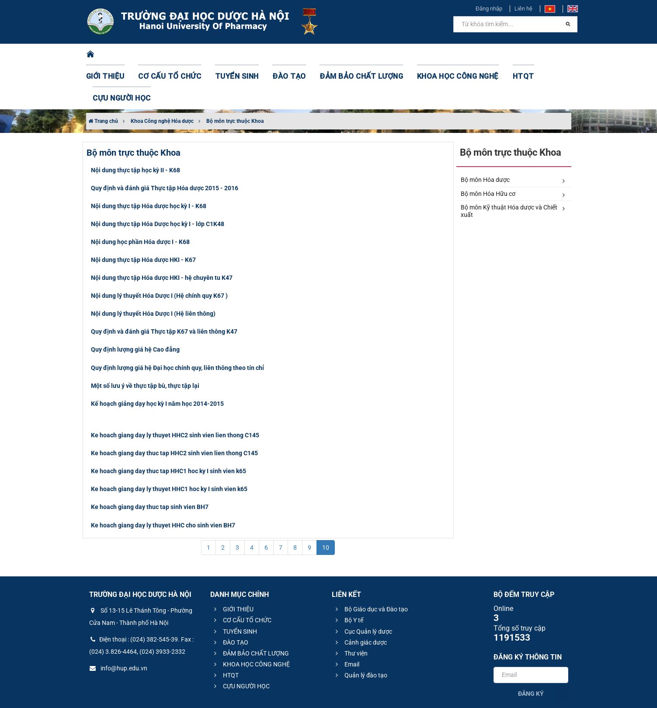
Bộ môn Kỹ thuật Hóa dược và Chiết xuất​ (513, 167)
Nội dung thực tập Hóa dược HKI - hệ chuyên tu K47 (162, 233)
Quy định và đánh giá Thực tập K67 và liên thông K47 (164, 287)
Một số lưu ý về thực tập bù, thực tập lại (145, 341)
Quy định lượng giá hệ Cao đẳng (135, 305)
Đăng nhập (489, 8)
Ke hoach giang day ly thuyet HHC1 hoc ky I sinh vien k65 (169, 445)
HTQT (485, 55)
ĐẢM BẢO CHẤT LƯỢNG (342, 55)
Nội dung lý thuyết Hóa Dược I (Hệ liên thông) (153, 269)
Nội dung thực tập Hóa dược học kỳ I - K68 (148, 162)
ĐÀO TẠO (279, 55)
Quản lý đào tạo (360, 631)
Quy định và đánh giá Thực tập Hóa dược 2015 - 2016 (164, 144)
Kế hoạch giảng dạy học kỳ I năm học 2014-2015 (157, 359)
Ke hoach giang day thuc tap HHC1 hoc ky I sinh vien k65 (168, 427)
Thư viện (350, 609)
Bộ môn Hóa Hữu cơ (513, 150)
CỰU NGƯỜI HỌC (533, 55)
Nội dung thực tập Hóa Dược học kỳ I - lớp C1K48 (157, 180)
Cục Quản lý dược (362, 587)
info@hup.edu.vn (118, 624)
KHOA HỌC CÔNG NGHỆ (427, 55)
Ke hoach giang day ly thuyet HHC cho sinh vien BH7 (163, 481)
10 (325, 503)
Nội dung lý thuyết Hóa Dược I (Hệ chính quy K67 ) (159, 251)
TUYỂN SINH (232, 55)
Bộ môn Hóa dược (513, 136)
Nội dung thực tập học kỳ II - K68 (135, 126)
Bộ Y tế (348, 576)
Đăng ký (531, 649)
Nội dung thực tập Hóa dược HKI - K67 (143, 216)
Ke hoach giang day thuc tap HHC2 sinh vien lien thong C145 (174, 409)
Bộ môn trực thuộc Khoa (235, 77)
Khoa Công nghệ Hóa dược (162, 77)
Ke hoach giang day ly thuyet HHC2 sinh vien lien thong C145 (175, 391)
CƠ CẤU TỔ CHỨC (173, 55)
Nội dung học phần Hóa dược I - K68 (140, 198)
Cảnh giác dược (360, 598)
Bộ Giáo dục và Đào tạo (370, 565)
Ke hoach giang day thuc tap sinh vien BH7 (150, 463)
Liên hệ (523, 8)
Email (346, 620)
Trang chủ (103, 77)
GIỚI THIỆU (116, 55)
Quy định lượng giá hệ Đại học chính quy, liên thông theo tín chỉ (177, 324)
